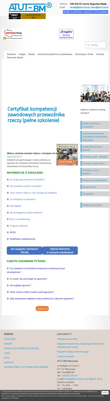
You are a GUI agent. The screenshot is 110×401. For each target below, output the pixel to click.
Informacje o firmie (84, 54)
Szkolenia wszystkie (91, 205)
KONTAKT (9, 362)
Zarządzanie (88, 193)
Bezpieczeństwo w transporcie (91, 125)
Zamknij (105, 392)
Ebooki (31, 54)
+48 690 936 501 (69, 375)
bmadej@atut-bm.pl (79, 7)
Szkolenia (11, 54)
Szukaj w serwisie (65, 356)
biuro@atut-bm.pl (99, 7)
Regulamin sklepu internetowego (73, 351)
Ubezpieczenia (89, 187)
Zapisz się (42, 308)
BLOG (7, 357)
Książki (22, 54)
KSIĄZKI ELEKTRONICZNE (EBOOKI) (21, 348)
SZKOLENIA (9, 339)
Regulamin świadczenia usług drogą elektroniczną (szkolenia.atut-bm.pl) (80, 345)
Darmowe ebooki (15, 57)
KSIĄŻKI (8, 343)
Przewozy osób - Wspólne (95, 156)
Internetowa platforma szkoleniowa (55, 54)
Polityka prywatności (67, 339)
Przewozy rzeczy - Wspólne (91, 171)
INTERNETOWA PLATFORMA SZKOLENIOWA (26, 367)
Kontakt (100, 54)
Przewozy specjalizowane (94, 180)
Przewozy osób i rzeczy (93, 163)
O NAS (7, 353)
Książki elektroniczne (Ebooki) (92, 148)
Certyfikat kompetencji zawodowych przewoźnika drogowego (94, 137)
